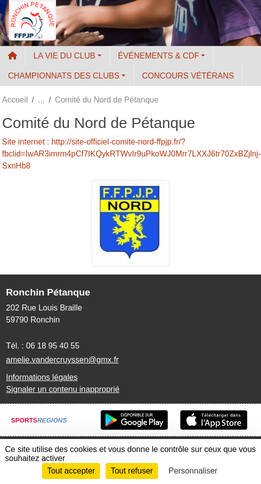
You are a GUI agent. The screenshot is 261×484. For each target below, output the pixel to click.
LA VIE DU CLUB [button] (65, 56)
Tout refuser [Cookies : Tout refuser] (131, 470)
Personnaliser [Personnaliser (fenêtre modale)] (193, 470)
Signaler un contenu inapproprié (63, 389)
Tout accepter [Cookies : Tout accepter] (71, 470)
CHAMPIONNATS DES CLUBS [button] (64, 76)
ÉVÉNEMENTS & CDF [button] (159, 56)
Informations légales (42, 377)
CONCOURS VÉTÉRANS (188, 76)
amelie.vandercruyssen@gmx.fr (62, 360)
